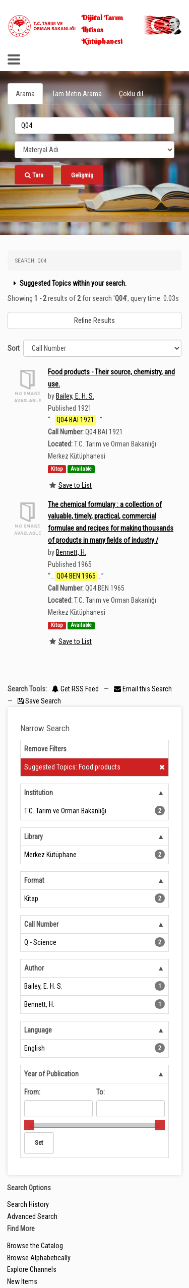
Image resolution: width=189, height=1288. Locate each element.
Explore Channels (31, 1269)
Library (33, 836)
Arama (25, 94)
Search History (28, 1204)
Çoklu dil (131, 94)
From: (32, 1092)
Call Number (41, 924)
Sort (14, 348)
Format (34, 880)
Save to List (75, 485)
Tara (34, 175)
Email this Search (143, 689)
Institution (38, 793)
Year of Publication (51, 1074)
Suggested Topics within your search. (69, 283)
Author (34, 968)
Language (38, 1030)
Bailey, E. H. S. (75, 396)
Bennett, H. (71, 552)
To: (100, 1092)
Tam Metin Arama (77, 94)
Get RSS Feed (75, 689)
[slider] (29, 1125)
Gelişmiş (82, 175)
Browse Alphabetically (39, 1258)
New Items (22, 1281)
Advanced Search (32, 1216)
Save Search (39, 701)
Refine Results (94, 320)
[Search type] (94, 149)
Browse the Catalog (35, 1246)
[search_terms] (94, 125)
